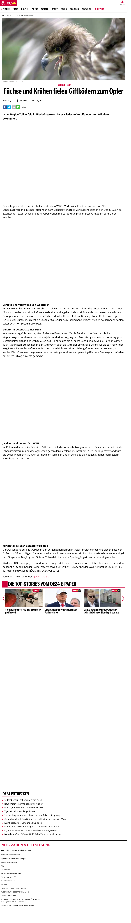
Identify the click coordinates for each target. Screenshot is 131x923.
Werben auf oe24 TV (8, 877)
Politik (24, 9)
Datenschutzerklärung (9, 862)
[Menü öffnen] (3, 3)
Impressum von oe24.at (9, 881)
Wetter (44, 9)
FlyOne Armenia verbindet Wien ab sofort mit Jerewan (29, 830)
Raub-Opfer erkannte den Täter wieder (22, 803)
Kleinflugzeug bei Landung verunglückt (22, 822)
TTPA (2, 866)
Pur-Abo (4, 884)
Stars (64, 9)
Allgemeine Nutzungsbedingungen (13, 858)
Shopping (99, 9)
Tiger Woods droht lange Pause (18, 811)
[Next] (124, 9)
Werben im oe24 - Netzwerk (11, 873)
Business (74, 9)
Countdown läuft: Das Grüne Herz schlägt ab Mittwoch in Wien (34, 819)
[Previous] (2, 9)
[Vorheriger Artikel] (6, 598)
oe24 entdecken (16, 794)
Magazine (86, 9)
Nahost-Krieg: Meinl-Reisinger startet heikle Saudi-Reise (30, 826)
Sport (55, 9)
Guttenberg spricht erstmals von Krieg (22, 799)
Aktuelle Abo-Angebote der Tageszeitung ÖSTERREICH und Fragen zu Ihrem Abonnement (20, 900)
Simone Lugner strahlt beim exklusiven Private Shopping (31, 815)
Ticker (6, 9)
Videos (34, 9)
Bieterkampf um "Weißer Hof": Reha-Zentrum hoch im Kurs (32, 834)
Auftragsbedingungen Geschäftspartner (16, 850)
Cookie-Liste (5, 870)
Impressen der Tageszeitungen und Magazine (17, 905)
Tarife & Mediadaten (8, 896)
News (15, 9)
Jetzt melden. (41, 576)
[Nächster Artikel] (121, 598)
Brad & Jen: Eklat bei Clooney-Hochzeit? (22, 807)
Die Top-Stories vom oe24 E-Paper (42, 584)
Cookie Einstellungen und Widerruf (13, 888)
